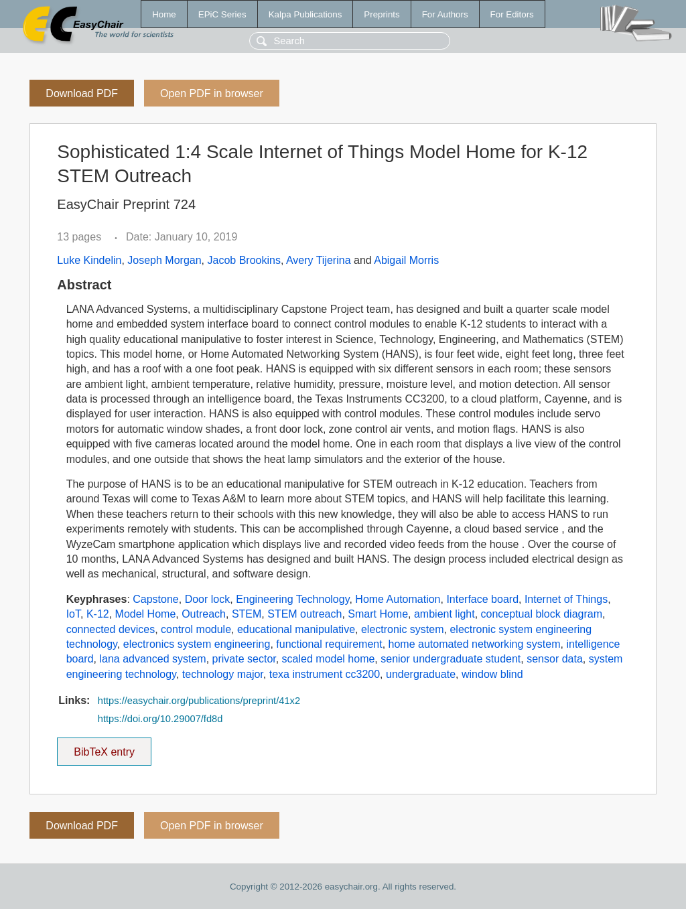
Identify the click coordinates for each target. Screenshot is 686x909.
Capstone (156, 599)
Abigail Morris (406, 260)
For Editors (512, 14)
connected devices (110, 629)
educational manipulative (296, 629)
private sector (244, 659)
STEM (246, 614)
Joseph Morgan (164, 260)
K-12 (97, 614)
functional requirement (329, 644)
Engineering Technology (292, 599)
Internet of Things (566, 599)
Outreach (204, 614)
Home (164, 14)
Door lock (207, 599)
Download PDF (82, 93)
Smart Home (378, 614)
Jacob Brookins (243, 260)
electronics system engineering (197, 644)
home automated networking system (475, 644)
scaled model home (328, 659)
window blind (492, 674)
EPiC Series (222, 14)
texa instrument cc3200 (324, 674)
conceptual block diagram (541, 614)
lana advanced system (152, 659)
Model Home (145, 614)
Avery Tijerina (318, 260)
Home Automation (397, 599)
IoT (73, 614)
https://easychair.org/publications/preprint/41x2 (199, 700)
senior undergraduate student (451, 659)
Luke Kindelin (89, 260)
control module (196, 629)
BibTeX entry (104, 748)
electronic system (402, 629)
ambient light (444, 614)
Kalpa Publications (305, 14)
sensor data (555, 659)
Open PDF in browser (211, 93)
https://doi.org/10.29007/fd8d (160, 718)
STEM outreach (304, 614)
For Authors (445, 14)
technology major (222, 674)
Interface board (482, 599)
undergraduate (421, 674)
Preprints (381, 14)
